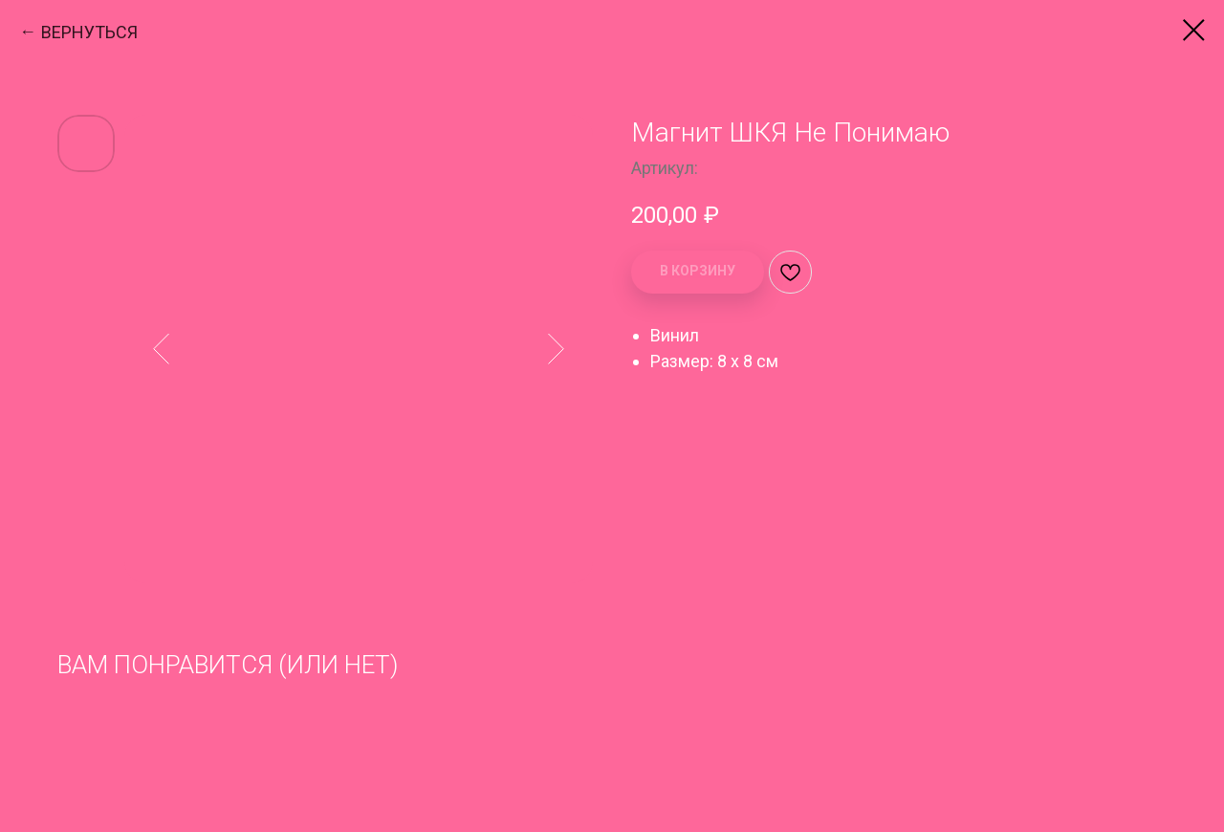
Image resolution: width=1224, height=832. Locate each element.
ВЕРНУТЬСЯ (89, 32)
